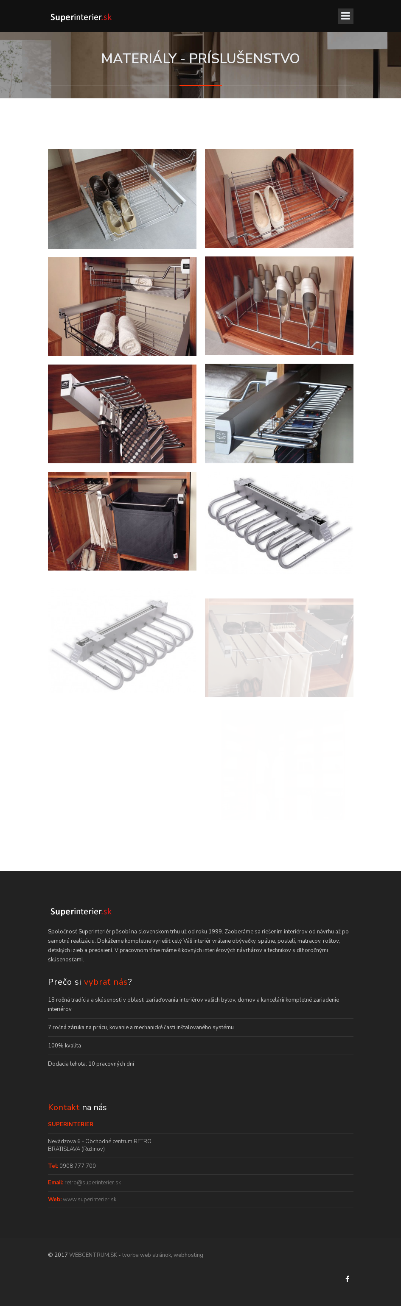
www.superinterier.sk (89, 1199)
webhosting (188, 1255)
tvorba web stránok (146, 1255)
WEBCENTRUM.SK (93, 1255)
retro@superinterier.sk (92, 1182)
